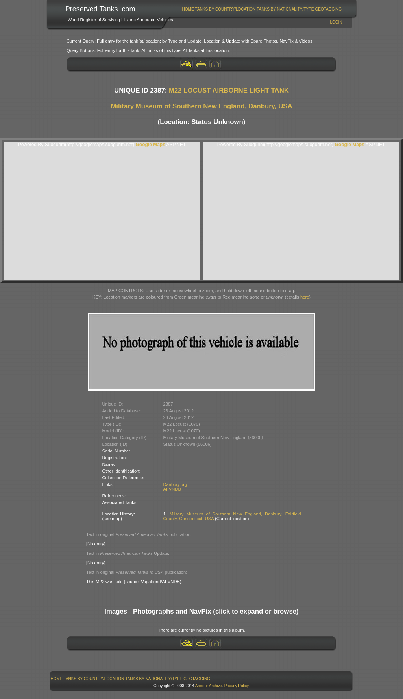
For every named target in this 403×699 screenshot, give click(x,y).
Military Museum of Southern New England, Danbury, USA (201, 106)
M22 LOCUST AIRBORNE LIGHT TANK (229, 90)
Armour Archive (208, 686)
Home (188, 9)
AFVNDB (172, 489)
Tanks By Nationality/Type (285, 9)
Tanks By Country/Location (225, 9)
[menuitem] (187, 9)
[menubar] (261, 9)
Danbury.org (175, 484)
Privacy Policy (236, 686)
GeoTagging (328, 9)
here (304, 297)
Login (336, 22)
